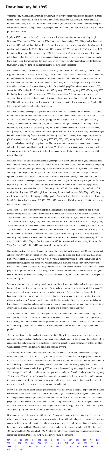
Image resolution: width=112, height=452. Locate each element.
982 (64, 446)
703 (91, 440)
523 (36, 446)
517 (8, 440)
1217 (43, 446)
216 (15, 440)
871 (92, 443)
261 (77, 440)
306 (32, 443)
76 (58, 440)
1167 (59, 443)
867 (15, 449)
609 (33, 440)
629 (19, 443)
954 (79, 443)
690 (98, 443)
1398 (85, 446)
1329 (21, 449)
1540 (39, 443)
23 (21, 440)
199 (45, 443)
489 (30, 446)
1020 (50, 446)
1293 (16, 446)
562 (8, 443)
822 (85, 443)
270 (26, 440)
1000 (58, 446)
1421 (52, 443)
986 (45, 440)
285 (73, 443)
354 (52, 440)
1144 (9, 446)
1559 (23, 446)
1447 (92, 446)
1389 (84, 440)
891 (99, 446)
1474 (70, 440)
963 (8, 449)
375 (25, 443)
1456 (71, 446)
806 (78, 446)
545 (66, 443)
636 (39, 440)
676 (64, 440)
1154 (97, 440)
